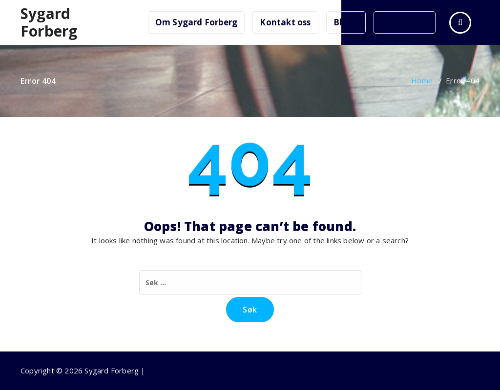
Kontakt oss (285, 22)
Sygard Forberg (49, 22)
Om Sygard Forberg (196, 22)
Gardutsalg (404, 22)
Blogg (345, 22)
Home (422, 80)
